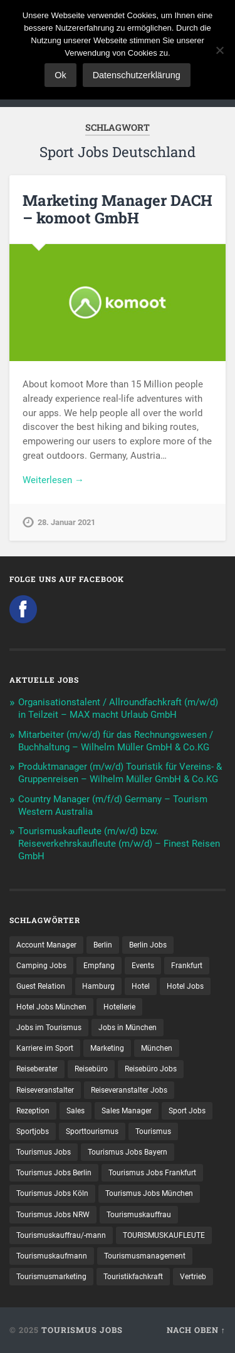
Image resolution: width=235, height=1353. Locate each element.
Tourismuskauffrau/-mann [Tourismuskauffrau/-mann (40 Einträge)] (61, 1235)
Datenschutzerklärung (136, 75)
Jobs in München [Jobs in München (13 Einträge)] (127, 1027)
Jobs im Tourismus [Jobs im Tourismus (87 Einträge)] (48, 1027)
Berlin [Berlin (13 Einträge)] (102, 945)
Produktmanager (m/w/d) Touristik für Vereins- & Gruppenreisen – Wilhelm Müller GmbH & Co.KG (120, 773)
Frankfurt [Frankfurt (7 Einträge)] (186, 965)
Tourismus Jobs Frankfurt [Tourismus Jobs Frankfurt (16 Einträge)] (152, 1172)
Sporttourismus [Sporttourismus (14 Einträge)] (92, 1131)
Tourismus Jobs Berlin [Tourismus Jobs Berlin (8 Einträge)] (53, 1172)
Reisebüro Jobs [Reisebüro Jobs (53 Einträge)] (151, 1069)
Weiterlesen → (53, 480)
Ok (60, 75)
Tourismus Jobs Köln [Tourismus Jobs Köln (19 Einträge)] (52, 1193)
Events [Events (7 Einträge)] (143, 965)
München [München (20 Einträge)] (156, 1048)
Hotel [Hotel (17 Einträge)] (141, 986)
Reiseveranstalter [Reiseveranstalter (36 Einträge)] (45, 1090)
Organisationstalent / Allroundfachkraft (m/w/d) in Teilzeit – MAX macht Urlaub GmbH (118, 708)
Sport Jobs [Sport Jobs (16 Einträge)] (187, 1110)
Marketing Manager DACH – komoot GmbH (117, 209)
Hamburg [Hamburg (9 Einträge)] (98, 986)
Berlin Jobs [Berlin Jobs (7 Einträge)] (148, 945)
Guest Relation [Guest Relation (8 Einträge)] (40, 986)
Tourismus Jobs (82, 1330)
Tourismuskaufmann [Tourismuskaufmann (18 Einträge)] (51, 1256)
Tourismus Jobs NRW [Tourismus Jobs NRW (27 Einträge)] (53, 1214)
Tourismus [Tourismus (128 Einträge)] (153, 1131)
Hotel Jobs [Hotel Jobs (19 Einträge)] (185, 986)
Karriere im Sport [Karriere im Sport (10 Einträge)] (44, 1048)
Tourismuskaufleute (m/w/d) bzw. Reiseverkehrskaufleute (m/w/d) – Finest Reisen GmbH (119, 843)
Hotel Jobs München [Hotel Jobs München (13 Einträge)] (51, 1007)
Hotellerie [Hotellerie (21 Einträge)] (119, 1007)
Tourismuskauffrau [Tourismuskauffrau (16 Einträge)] (139, 1214)
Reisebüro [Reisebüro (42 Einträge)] (91, 1069)
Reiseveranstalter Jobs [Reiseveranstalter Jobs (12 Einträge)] (129, 1090)
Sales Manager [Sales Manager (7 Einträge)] (127, 1110)
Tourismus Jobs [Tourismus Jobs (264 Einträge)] (43, 1152)
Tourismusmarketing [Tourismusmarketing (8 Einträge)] (51, 1276)
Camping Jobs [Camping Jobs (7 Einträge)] (41, 965)
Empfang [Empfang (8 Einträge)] (99, 965)
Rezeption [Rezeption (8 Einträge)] (33, 1110)
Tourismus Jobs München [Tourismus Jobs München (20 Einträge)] (149, 1193)
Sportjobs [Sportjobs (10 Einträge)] (32, 1131)
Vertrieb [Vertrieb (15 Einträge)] (193, 1276)
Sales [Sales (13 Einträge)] (75, 1110)
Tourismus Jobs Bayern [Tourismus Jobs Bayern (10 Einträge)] (127, 1152)
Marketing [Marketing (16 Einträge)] (107, 1048)
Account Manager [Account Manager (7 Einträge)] (46, 945)
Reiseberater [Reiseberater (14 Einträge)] (37, 1069)
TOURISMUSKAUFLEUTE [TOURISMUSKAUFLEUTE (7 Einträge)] (164, 1235)
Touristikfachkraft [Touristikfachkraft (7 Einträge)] (133, 1276)
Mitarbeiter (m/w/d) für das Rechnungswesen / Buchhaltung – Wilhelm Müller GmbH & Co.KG (115, 741)
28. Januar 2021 (66, 522)
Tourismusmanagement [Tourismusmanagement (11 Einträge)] (144, 1256)
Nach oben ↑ (196, 1330)
